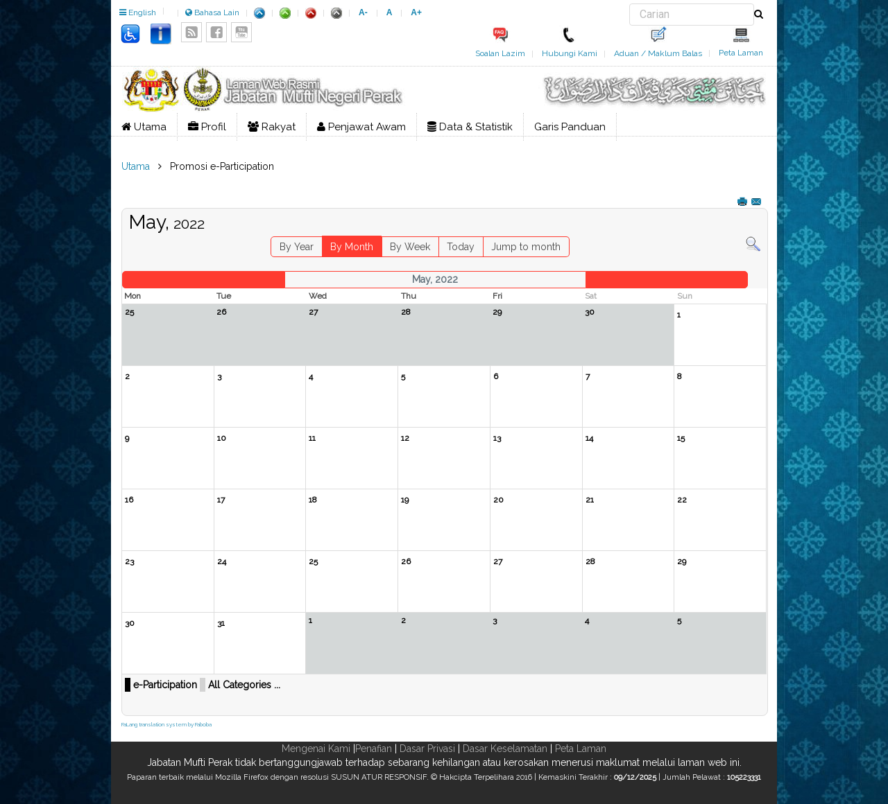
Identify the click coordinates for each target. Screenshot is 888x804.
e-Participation (165, 684)
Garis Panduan (570, 127)
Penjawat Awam (361, 127)
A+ (416, 12)
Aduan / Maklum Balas (658, 53)
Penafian (373, 748)
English (137, 12)
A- (363, 12)
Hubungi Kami (569, 53)
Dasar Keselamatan (505, 748)
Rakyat (272, 127)
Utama (143, 127)
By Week (410, 246)
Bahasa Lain (212, 12)
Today (461, 246)
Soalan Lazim (500, 53)
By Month (351, 246)
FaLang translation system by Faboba (166, 724)
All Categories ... (244, 684)
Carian (629, 3)
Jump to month (526, 246)
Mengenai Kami (316, 748)
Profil (207, 127)
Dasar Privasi (427, 748)
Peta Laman (741, 53)
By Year (297, 246)
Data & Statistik (470, 127)
